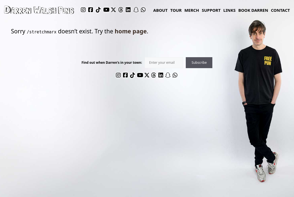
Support (211, 10)
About (160, 10)
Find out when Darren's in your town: (112, 62)
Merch (191, 10)
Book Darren (253, 10)
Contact (280, 10)
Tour (176, 10)
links (229, 10)
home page (131, 31)
